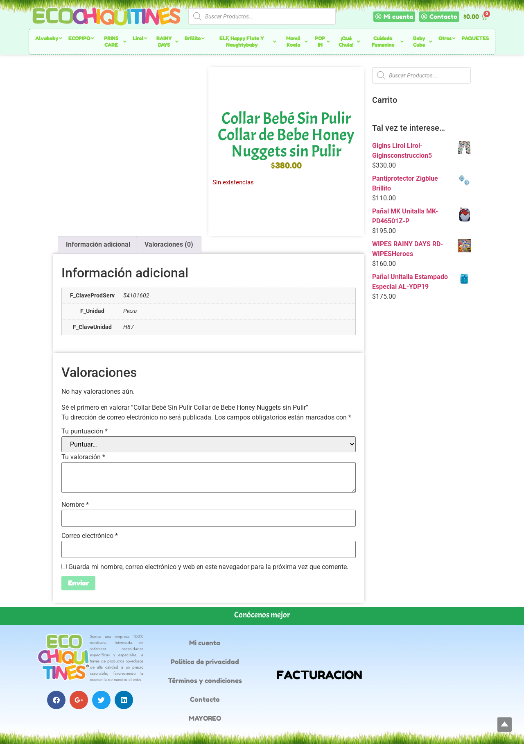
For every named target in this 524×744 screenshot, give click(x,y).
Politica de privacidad (205, 662)
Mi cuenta (204, 643)
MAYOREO (205, 718)
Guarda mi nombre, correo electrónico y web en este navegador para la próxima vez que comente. (208, 567)
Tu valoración (83, 457)
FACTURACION (319, 675)
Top (504, 724)
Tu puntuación (84, 431)
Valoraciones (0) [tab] (169, 244)
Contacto (205, 699)
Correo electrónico (89, 536)
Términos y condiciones (205, 680)
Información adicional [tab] (98, 244)
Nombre (75, 504)
